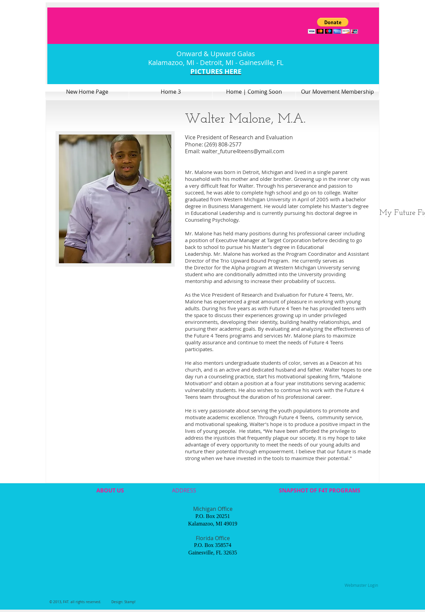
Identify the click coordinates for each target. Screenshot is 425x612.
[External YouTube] (109, 536)
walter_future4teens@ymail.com (243, 151)
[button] (333, 26)
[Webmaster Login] (361, 585)
